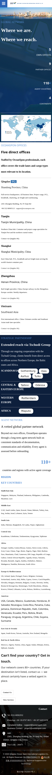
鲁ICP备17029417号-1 (26, 771)
